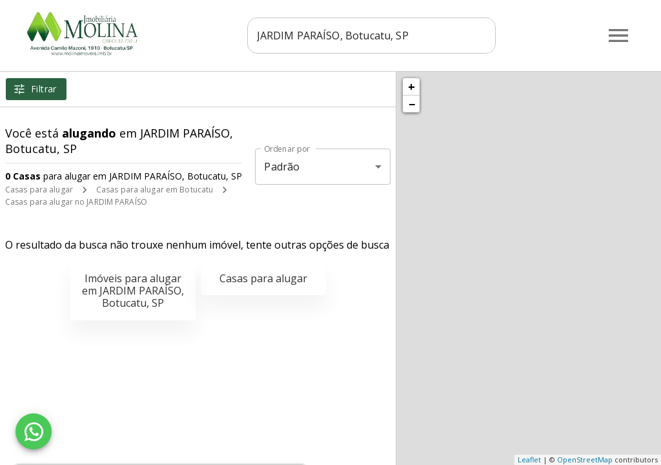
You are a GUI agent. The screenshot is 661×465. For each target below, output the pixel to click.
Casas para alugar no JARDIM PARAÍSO (76, 201)
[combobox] (376, 35)
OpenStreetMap (585, 459)
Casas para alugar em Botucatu (154, 189)
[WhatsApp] (33, 431)
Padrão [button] (282, 167)
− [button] (412, 104)
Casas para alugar (39, 189)
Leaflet (529, 459)
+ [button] (411, 86)
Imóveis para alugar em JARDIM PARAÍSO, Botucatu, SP (133, 290)
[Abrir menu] (618, 35)
